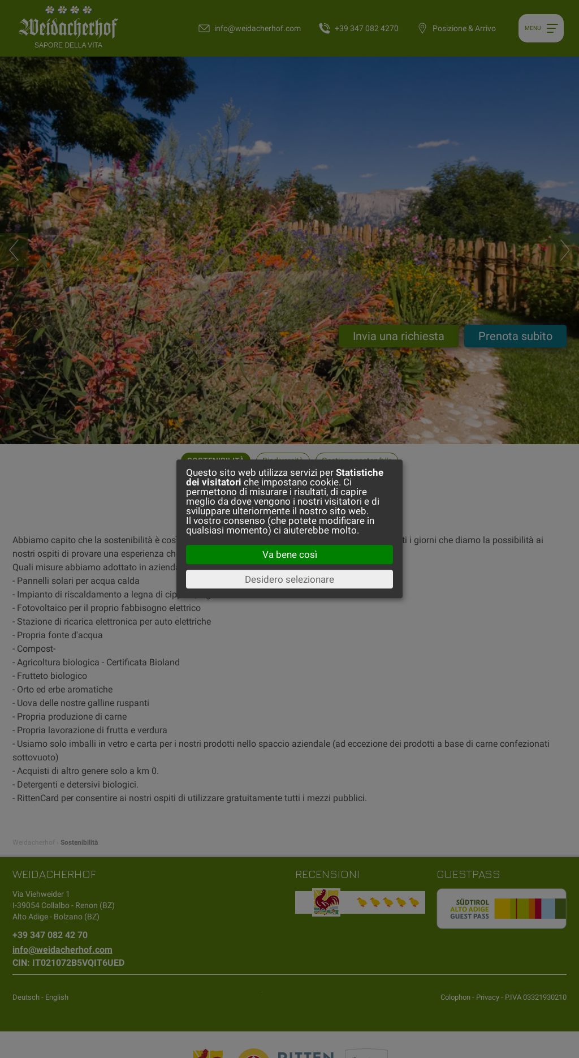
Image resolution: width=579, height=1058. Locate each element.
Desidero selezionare (289, 579)
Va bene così (289, 554)
